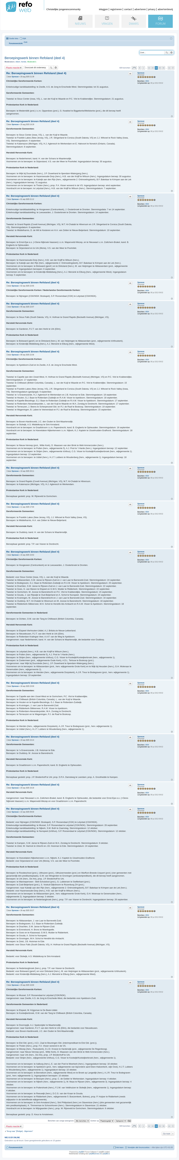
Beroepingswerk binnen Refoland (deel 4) (35, 58)
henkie (23, 62)
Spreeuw (140, 73)
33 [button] (153, 68)
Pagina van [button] (134, 68)
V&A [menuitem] (24, 38)
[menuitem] (25, 42)
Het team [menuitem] (120, 1147)
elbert (18, 62)
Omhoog (172, 116)
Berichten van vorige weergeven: (69, 1121)
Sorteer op (102, 1121)
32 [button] (149, 68)
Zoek (166, 53)
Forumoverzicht (16, 1147)
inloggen (103, 9)
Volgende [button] (172, 68)
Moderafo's (31, 62)
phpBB (81, 1152)
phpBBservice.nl (95, 1154)
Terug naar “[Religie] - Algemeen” (20, 1131)
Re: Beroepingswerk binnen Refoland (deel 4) (36, 73)
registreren (116, 9)
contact (128, 9)
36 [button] (163, 68)
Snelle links (13, 38)
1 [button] (143, 68)
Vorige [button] (139, 68)
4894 (147, 81)
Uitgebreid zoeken (171, 53)
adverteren (140, 9)
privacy (151, 9)
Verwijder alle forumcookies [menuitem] (138, 1147)
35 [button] (160, 68)
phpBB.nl (106, 1154)
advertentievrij (165, 9)
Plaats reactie (13, 67)
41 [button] (169, 68)
